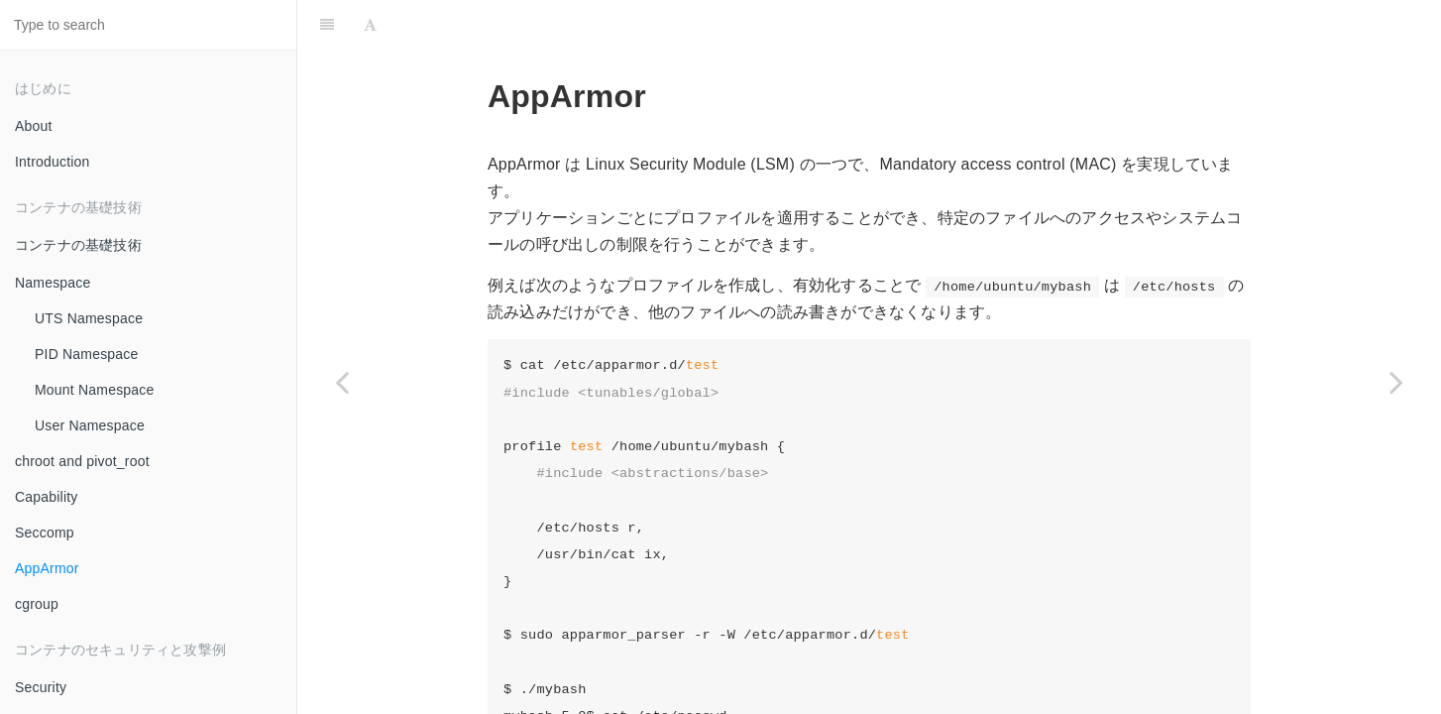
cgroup (36, 604)
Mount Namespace (95, 390)
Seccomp (44, 532)
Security (40, 687)
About (34, 126)
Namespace (53, 283)
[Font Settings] (370, 25)
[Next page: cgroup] (1396, 382)
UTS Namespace (89, 318)
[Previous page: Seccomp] (342, 382)
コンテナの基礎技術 (78, 245)
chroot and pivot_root (82, 461)
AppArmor (47, 568)
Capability (46, 497)
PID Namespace (87, 354)
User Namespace (90, 425)
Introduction (52, 162)
